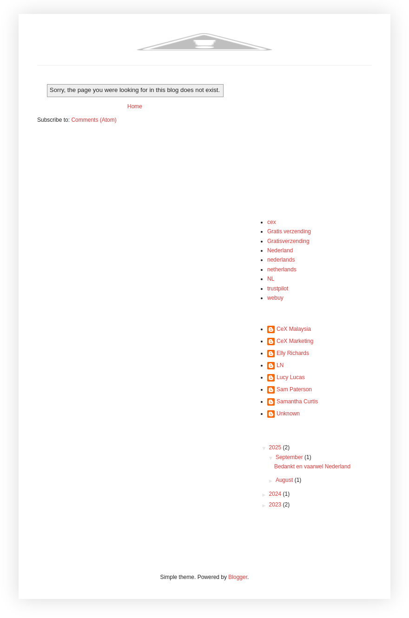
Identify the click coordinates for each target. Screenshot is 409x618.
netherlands (282, 269)
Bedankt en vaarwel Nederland (312, 466)
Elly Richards (293, 353)
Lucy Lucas (291, 377)
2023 (276, 504)
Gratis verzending (289, 231)
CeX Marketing (295, 341)
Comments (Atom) (93, 120)
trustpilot (277, 288)
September (290, 457)
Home (134, 106)
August (285, 480)
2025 (276, 447)
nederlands (281, 259)
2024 (276, 494)
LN (280, 365)
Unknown (288, 413)
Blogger (237, 577)
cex (271, 222)
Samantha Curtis (297, 401)
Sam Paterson (294, 389)
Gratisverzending (288, 241)
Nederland (280, 250)
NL (270, 279)
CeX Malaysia (294, 329)
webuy (275, 298)
